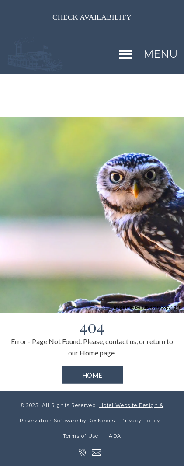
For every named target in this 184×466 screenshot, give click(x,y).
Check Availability (92, 17)
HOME (92, 375)
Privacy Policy (140, 420)
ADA (115, 436)
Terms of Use (80, 436)
